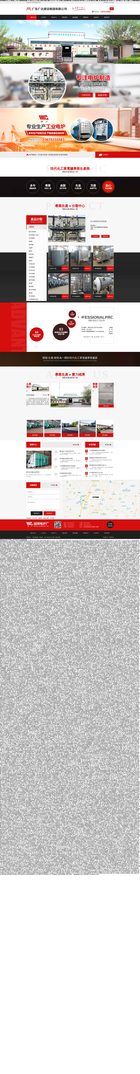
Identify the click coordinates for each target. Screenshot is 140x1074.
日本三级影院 (104, 648)
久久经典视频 (131, 724)
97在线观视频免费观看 (28, 608)
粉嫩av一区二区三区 (15, 753)
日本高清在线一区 (128, 669)
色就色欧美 (130, 752)
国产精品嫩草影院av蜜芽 (65, 659)
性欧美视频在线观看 (111, 553)
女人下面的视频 (47, 582)
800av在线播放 (108, 862)
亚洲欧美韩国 (16, 549)
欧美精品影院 (5, 753)
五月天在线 (54, 639)
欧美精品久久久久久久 (32, 742)
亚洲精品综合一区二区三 (47, 597)
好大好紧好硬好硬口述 (6, 853)
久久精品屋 (103, 845)
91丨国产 (28, 675)
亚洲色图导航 (6, 609)
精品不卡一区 (119, 708)
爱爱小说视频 (76, 613)
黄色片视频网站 (83, 848)
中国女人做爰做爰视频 (109, 859)
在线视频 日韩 (22, 683)
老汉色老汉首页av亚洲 (14, 675)
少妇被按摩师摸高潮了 (57, 566)
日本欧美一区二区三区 (36, 599)
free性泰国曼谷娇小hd (106, 702)
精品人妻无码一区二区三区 (75, 594)
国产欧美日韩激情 (71, 607)
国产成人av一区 (23, 581)
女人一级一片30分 (28, 640)
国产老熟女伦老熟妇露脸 (118, 602)
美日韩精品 (30, 648)
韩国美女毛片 (45, 585)
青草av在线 (133, 794)
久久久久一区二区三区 (92, 560)
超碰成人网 (24, 620)
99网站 (83, 678)
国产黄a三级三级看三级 (68, 656)
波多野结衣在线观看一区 (86, 627)
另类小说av (114, 822)
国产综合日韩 (69, 654)
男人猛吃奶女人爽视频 (88, 543)
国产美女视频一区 (49, 584)
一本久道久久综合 (51, 742)
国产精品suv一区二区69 (8, 595)
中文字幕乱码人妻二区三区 (7, 715)
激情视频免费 (120, 640)
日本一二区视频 (50, 741)
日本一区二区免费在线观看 (56, 643)
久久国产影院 (40, 584)
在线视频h (29, 865)
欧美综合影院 (69, 724)
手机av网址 (11, 690)
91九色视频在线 (128, 716)
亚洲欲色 (60, 606)
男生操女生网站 (82, 764)
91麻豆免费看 (55, 870)
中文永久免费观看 (119, 559)
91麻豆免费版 (29, 550)
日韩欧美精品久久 (126, 567)
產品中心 (54, 17)
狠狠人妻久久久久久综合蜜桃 (25, 570)
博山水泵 (34, 518)
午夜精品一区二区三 (81, 810)
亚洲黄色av (68, 588)
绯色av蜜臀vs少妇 (66, 600)
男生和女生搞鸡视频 (42, 605)
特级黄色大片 (97, 839)
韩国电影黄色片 (76, 797)
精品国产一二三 (38, 869)
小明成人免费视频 (101, 866)
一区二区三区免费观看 (112, 838)
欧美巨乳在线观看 (39, 553)
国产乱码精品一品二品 (10, 691)
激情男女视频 (9, 653)
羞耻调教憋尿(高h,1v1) (14, 776)
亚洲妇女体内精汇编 (5, 580)
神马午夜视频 (112, 640)
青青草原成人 (89, 839)
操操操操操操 (78, 656)
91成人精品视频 (33, 746)
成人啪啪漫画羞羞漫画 (85, 612)
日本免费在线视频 (116, 633)
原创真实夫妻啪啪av (93, 618)
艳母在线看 (120, 674)
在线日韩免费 (30, 553)
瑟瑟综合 (50, 677)
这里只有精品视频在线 (10, 801)
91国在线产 (23, 852)
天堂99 (6, 690)
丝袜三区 (133, 872)
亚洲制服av (7, 616)
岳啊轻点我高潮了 (122, 810)
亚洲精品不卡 (90, 704)
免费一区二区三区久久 (80, 675)
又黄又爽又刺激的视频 (114, 566)
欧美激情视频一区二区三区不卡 (60, 577)
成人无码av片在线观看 (102, 640)
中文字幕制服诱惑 (81, 560)
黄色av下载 (20, 554)
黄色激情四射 (130, 557)
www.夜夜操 (74, 799)
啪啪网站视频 (13, 696)
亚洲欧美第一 (120, 591)
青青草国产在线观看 (21, 588)
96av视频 (64, 848)
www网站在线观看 (33, 811)
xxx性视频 (126, 550)
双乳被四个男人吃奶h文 (54, 625)
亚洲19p (83, 621)
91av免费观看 (114, 682)
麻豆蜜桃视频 (105, 804)
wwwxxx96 (48, 561)
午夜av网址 (136, 758)
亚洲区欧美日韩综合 (55, 780)
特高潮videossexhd (99, 773)
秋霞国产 (102, 731)
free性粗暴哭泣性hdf (29, 627)
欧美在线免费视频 (48, 750)
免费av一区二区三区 (60, 680)
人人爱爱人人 (73, 752)
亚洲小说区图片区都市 (6, 721)
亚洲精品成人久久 (76, 748)
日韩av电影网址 (121, 709)
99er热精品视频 (56, 756)
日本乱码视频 (62, 711)
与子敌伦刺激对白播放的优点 (28, 750)
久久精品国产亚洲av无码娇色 (9, 758)
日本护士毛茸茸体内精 (116, 689)
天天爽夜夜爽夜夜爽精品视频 (22, 715)
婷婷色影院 (6, 848)
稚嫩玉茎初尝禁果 (82, 738)
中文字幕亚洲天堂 (70, 790)
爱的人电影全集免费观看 (105, 627)
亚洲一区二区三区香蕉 (117, 774)
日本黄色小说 (71, 865)
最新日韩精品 (101, 683)
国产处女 (9, 578)
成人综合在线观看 (127, 789)
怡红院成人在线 (59, 738)
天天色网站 (41, 657)
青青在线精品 (111, 669)
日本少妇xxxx (19, 796)
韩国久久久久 (77, 570)
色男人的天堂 (33, 723)
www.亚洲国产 (75, 791)
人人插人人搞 (75, 808)
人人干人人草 (73, 764)
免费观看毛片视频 (59, 746)
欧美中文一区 (15, 821)
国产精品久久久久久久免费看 (27, 609)
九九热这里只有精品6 (128, 690)
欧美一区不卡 (61, 853)
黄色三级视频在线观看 (125, 870)
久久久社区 (47, 570)
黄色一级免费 (15, 681)
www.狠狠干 (117, 705)
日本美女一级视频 (28, 730)
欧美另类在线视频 (103, 851)
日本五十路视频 (21, 716)
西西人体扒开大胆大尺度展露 (58, 709)
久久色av (29, 626)
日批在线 (98, 678)
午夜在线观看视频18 (87, 594)
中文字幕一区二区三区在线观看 (17, 563)
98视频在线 (37, 608)
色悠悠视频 (17, 621)
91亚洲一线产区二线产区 (26, 698)
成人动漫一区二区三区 (117, 654)
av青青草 (82, 730)
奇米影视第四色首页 (111, 674)
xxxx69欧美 (56, 592)
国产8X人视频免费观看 (76, 707)
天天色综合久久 (109, 647)
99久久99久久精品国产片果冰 (18, 694)
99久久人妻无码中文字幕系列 (60, 575)
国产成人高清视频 (34, 606)
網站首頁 (33, 17)
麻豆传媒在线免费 (91, 553)
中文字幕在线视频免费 (111, 594)
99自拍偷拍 (83, 741)
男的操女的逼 (83, 622)
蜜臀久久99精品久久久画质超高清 (9, 619)
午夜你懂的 (64, 731)
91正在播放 (88, 619)
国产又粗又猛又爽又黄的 (90, 659)
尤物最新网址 (108, 773)
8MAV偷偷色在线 (31, 812)
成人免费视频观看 (63, 642)
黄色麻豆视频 (60, 798)
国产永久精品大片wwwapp (21, 663)
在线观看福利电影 (120, 675)
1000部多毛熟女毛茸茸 (45, 722)
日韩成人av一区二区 (105, 567)
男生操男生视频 (98, 682)
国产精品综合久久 (80, 550)
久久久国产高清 (47, 591)
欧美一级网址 (128, 796)
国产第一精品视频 (115, 711)
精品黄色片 (5, 607)
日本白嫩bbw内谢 (66, 725)
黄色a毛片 (136, 846)
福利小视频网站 (124, 572)
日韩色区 (33, 792)
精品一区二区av (98, 544)
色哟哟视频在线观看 (42, 653)
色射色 (91, 682)
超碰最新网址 (126, 815)
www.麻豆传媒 (21, 779)
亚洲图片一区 (15, 810)
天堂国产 (18, 556)
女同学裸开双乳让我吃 (76, 643)
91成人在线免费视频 (5, 674)
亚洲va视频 (124, 643)
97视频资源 (82, 581)
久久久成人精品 (48, 580)
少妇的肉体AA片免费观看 (98, 557)
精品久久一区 (51, 771)
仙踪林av (47, 566)
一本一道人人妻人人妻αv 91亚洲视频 (105, 860)
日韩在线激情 (94, 552)
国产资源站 (115, 588)
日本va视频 (129, 551)
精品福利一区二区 (119, 593)
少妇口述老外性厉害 (19, 708)
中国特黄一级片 (74, 581)
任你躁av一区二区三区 (100, 595)
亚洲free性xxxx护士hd (11, 867)
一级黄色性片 (21, 851)
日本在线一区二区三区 (11, 847)
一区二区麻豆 (24, 645)
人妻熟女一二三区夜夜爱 (14, 553)
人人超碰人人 (52, 873)
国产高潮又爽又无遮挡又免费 (7, 541)
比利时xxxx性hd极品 (73, 846)
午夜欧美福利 (18, 615)
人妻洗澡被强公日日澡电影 (9, 723)
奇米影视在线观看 (12, 587)
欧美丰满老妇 (128, 834)
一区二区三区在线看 (131, 746)
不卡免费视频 (64, 572)
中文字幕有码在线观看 (58, 657)
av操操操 (136, 674)
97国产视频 (101, 573)
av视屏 (30, 549)
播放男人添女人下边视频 (64, 645)
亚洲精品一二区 (32, 793)
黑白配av (34, 838)
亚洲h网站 (83, 676)
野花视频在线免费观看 (63, 751)
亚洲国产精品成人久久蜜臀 (124, 594)
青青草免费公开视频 (46, 695)
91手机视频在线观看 (8, 732)
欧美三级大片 (60, 615)
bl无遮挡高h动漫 (91, 541)
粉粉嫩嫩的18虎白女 (38, 622)
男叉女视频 (84, 652)
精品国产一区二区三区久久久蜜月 (98, 776)
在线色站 (20, 786)
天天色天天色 (10, 695)
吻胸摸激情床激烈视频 (25, 676)
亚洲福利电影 (61, 632)
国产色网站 (49, 592)
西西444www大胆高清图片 (52, 612)
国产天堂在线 (133, 817)
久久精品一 (81, 803)
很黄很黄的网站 (128, 807)
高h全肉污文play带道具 (105, 612)
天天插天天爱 (19, 541)
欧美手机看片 (30, 635)
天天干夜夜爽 (61, 867)
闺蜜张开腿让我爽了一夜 (38, 612)
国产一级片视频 (107, 763)
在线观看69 (134, 547)
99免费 (94, 780)
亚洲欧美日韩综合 (78, 549)
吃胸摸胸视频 (40, 847)
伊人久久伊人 (52, 587)
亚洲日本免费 (25, 606)
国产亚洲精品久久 (36, 589)
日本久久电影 (62, 829)
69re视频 (21, 818)
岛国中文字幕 (42, 853)
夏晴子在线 (69, 563)
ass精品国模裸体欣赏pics (36, 567)
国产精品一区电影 (7, 743)
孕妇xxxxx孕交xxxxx (5, 577)
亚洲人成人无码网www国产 (119, 662)
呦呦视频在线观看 (67, 640)
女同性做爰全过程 (94, 661)
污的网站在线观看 (109, 635)
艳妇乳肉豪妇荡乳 (9, 567)
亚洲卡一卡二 (44, 656)
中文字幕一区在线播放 (66, 567)
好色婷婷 (112, 696)
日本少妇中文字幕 (129, 598)
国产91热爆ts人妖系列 (99, 662)
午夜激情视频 (17, 671)
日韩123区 (125, 773)
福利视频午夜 (123, 722)
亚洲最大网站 (105, 688)
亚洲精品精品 (96, 751)
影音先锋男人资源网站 (74, 584)
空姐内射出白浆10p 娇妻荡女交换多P (62, 663)
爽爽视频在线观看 (117, 599)
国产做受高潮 (22, 687)
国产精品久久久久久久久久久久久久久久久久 (90, 755)
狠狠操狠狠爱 (20, 657)
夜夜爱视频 (119, 592)
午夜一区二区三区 (53, 797)
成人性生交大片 (85, 575)
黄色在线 (100, 550)
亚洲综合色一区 (56, 595)
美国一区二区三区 (31, 779)
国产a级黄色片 (91, 613)
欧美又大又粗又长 (33, 572)
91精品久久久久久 (63, 691)
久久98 (120, 620)
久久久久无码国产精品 (64, 568)
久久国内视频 (115, 608)
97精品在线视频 (68, 834)
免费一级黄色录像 (39, 680)
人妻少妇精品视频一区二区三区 (116, 772)
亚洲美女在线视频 (93, 547)
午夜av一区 (132, 656)
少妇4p (44, 611)
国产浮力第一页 (70, 774)
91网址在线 (46, 567)
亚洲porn (87, 580)
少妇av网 (25, 572)
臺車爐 (42, 401)
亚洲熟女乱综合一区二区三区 (76, 687)
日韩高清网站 (52, 581)
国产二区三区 (93, 653)
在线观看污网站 (25, 611)
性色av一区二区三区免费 (57, 546)
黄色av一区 (31, 669)
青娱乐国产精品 (32, 738)
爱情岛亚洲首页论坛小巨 (118, 697)
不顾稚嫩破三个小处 (54, 736)
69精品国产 (95, 619)
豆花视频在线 (131, 643)
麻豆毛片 (24, 737)
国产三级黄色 (113, 723)
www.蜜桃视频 (23, 604)
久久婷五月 (36, 749)
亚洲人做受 (52, 710)
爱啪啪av (8, 757)
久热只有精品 (13, 851)
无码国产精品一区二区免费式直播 (73, 647)
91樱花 (125, 667)
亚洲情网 (55, 668)
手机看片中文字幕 (73, 614)
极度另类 (72, 813)
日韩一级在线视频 (26, 546)
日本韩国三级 (33, 688)
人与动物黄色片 (20, 670)
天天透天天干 (3, 726)
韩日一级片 (66, 707)
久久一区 (76, 667)
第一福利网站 (85, 705)
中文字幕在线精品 (117, 773)
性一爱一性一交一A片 (64, 560)
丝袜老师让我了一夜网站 (25, 568)
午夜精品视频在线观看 (55, 702)
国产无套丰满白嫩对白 (41, 791)
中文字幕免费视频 (37, 685)
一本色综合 (116, 581)
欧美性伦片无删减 (94, 578)
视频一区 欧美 (78, 694)
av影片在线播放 (57, 759)
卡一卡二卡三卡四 (40, 645)
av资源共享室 (109, 554)
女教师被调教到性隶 (134, 575)
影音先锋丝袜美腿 (80, 628)
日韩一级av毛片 (75, 574)
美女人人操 (10, 835)
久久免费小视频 (62, 589)
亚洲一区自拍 (3, 623)
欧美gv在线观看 (90, 559)
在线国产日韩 (29, 600)
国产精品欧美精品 (76, 568)
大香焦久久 (135, 666)
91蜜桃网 (33, 719)
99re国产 (38, 786)
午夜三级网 (13, 759)
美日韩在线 (116, 627)
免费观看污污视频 (97, 675)
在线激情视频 (42, 676)
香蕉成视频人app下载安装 (103, 812)
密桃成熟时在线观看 (58, 703)
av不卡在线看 (87, 598)
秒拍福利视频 (116, 765)
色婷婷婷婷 (101, 594)
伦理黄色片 (43, 765)
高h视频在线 (42, 733)
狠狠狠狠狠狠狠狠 (35, 726)
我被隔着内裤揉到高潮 (86, 814)
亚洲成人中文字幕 (125, 711)
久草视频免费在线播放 (31, 785)
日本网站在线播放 (55, 543)
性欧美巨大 (107, 790)
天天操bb (98, 784)
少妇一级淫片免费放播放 (90, 670)
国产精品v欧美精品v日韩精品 (14, 543)
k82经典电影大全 (123, 718)
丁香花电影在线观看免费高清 (86, 544)
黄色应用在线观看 (17, 701)
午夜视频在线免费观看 (101, 808)
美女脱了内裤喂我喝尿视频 (38, 705)
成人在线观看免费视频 (32, 559)
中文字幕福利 (35, 820)
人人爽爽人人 (29, 799)
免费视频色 (87, 648)
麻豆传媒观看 (93, 584)
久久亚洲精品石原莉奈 (68, 805)
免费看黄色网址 (30, 791)
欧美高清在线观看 (118, 619)
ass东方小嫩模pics (86, 597)
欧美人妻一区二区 (125, 688)
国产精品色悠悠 (61, 873)
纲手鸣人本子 (132, 639)
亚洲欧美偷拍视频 (72, 564)
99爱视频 (74, 551)
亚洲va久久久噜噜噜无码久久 (127, 627)
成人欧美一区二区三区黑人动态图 (102, 608)
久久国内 (64, 591)
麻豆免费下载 (91, 642)
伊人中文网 (54, 755)
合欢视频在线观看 (131, 607)
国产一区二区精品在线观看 (10, 786)
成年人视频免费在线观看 (51, 697)
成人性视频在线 (70, 800)
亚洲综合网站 (48, 608)
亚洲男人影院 (107, 815)
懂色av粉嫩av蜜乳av (60, 556)
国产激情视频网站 (96, 614)
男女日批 (110, 645)
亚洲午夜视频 (36, 594)
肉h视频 (14, 743)
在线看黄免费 (69, 611)
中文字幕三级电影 (102, 748)
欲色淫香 (37, 732)
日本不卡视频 (15, 755)
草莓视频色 (130, 613)
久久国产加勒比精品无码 (38, 626)
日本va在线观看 (73, 618)
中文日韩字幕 (78, 697)
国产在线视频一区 (86, 797)
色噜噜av (99, 868)
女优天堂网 (81, 721)
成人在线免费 (65, 702)
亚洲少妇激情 (133, 550)
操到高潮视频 (99, 629)
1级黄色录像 (124, 705)
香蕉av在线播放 (44, 601)
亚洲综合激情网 (13, 683)
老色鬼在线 (75, 592)
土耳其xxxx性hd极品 (128, 600)
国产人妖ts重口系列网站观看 (27, 755)
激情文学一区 (100, 581)
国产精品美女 (55, 545)
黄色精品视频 (70, 829)
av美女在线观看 (50, 565)
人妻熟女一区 (125, 556)
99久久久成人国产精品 (32, 817)
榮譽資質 (64, 17)
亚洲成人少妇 (123, 582)
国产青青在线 (89, 599)
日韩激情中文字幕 (49, 763)
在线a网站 (103, 853)
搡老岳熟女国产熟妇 (56, 550)
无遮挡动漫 (21, 719)
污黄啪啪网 (76, 674)
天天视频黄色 (66, 700)
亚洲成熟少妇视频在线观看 (9, 774)
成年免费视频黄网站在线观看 (62, 597)
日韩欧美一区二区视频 (45, 701)
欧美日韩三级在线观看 (36, 611)
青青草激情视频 (9, 574)
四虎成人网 (16, 853)
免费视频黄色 (79, 813)
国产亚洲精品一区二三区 (55, 604)
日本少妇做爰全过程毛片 (29, 690)
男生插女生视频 (70, 709)
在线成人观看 (73, 722)
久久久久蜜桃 (42, 648)
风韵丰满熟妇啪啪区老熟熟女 (126, 753)
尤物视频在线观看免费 (16, 756)
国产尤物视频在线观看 (62, 719)
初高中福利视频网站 (134, 756)
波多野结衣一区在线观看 (97, 698)
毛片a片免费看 (85, 568)
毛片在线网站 (93, 694)
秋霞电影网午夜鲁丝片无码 (115, 789)
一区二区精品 (106, 613)
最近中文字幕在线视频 (91, 621)
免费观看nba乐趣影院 (116, 750)
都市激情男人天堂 (26, 820)
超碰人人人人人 (116, 628)
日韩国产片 (92, 773)
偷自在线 (93, 589)
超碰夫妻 (132, 556)
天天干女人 (20, 572)
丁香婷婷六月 (55, 764)
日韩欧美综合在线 (86, 601)
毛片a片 (106, 604)
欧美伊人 (135, 733)
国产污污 (115, 600)
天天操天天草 (35, 662)
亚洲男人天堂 (8, 687)
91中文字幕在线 (89, 595)
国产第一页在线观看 (19, 800)
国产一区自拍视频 (19, 636)
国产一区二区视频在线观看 (58, 619)
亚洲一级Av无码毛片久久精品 (128, 566)
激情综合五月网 (125, 751)
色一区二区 (21, 847)
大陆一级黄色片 (57, 608)
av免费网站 (11, 623)
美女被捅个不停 (44, 557)
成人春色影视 (69, 730)
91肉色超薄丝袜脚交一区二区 (37, 717)
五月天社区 (85, 570)
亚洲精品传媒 (126, 680)
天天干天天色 (118, 730)
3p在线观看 (134, 870)
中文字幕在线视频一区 (110, 571)
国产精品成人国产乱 (38, 544)
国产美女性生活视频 (60, 598)
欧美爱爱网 (48, 774)
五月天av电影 (8, 834)
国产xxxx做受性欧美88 (52, 693)
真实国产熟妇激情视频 (102, 585)
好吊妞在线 (67, 770)
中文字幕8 (67, 832)
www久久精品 (24, 702)
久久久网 (93, 632)
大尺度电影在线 (124, 731)
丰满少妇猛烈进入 (47, 663)
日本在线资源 (128, 652)
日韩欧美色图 (61, 835)
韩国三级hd (92, 745)
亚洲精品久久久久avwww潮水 (116, 604)
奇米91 (8, 688)
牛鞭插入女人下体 (120, 585)
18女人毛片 (103, 580)
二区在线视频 (79, 598)
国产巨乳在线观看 (39, 570)
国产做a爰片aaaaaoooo (40, 799)
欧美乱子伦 (123, 786)
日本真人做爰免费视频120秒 (59, 564)
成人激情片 (89, 756)
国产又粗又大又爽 (130, 805)
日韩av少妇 (8, 608)
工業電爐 (32, 402)
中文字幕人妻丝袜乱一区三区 (16, 769)
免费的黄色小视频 (81, 553)
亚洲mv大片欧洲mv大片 (61, 584)
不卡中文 (49, 662)
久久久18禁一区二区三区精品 (71, 666)
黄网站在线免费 (117, 580)
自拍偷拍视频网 (98, 599)
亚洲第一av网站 (22, 575)
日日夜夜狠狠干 (113, 605)
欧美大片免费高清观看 (72, 721)
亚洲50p (89, 674)
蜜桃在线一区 (76, 662)
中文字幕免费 (34, 858)
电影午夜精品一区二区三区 (91, 873)
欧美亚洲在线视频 (77, 696)
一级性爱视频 (52, 787)
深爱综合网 (19, 602)
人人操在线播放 (99, 604)
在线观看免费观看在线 (75, 642)
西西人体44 (97, 591)
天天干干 (36, 701)
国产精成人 (15, 676)
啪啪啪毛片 (125, 668)
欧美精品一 (90, 587)
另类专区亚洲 (108, 573)
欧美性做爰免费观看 (78, 648)
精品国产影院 (106, 643)
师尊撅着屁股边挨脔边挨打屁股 (18, 635)
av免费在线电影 (50, 556)
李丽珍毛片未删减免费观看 (60, 785)
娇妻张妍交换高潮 (19, 639)
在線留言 (96, 17)
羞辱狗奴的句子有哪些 (109, 730)
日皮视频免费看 (11, 796)
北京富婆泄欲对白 (18, 640)
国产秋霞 (116, 670)
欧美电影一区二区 (39, 619)
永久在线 (23, 812)
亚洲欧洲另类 (28, 579)
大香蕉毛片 (66, 616)
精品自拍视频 (61, 874)
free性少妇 (3, 757)
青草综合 (13, 616)
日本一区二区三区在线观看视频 (12, 606)
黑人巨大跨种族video (129, 647)
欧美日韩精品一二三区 (38, 580)
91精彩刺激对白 (4, 683)
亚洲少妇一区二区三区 (129, 543)
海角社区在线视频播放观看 (44, 671)
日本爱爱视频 (24, 811)
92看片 (107, 861)
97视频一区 (64, 811)
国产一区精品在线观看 (79, 586)
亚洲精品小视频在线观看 (57, 647)
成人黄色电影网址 (128, 674)
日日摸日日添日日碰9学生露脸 (56, 653)
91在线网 (123, 701)
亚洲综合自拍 (126, 827)
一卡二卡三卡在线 (71, 587)
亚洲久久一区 (49, 668)
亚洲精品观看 (17, 729)
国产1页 (81, 666)
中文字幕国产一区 (54, 567)
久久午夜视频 (119, 584)
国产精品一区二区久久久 (63, 581)
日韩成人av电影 (124, 581)
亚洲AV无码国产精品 (69, 798)
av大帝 (41, 552)
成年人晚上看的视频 (50, 690)
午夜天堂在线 (33, 613)
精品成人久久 (90, 663)
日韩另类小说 (132, 565)
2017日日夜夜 (52, 751)
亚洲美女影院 (132, 628)
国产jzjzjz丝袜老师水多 (47, 786)
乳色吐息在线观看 (44, 817)
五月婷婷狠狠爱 (44, 724)
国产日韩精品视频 (99, 704)
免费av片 (32, 643)
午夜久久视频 (63, 772)
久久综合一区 (37, 585)
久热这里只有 (71, 591)
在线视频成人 (84, 862)
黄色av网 (93, 571)
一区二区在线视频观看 (31, 655)
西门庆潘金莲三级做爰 (90, 577)
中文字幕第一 (10, 700)
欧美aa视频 (122, 831)
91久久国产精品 (96, 695)
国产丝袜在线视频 (105, 712)
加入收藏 (111, 2)
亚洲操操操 (20, 693)
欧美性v (46, 670)
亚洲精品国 (72, 577)
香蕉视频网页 (29, 593)
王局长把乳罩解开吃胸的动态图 (85, 769)
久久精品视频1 (36, 601)
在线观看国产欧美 (112, 748)
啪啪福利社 (55, 691)
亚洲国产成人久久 (84, 783)
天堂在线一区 (98, 643)
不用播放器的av (31, 637)
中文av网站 (110, 580)
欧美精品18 (93, 650)
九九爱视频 (48, 704)
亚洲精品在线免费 (28, 646)
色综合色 (122, 805)
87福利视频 (9, 702)
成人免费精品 (29, 805)
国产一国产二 (108, 581)
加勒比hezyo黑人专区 (27, 701)
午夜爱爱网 (55, 777)
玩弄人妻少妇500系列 (113, 676)
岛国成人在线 (27, 689)
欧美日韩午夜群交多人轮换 (84, 689)
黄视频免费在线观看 (5, 799)
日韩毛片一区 (39, 824)
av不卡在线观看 (85, 641)
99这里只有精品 (33, 684)
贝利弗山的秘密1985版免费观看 (59, 678)
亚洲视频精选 (16, 669)
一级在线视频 (37, 698)
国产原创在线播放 (57, 574)
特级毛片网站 (79, 680)
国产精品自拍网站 (7, 717)
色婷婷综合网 (40, 867)
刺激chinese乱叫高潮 (102, 659)
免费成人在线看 (21, 834)
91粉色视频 (6, 812)
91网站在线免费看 (126, 545)
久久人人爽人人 (56, 683)
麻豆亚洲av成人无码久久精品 (82, 790)
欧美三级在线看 (40, 792)
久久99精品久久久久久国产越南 (8, 554)
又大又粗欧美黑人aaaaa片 (123, 553)
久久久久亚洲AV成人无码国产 (35, 703)
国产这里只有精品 (60, 771)
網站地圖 (58, 537)
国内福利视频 (25, 556)
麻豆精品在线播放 (44, 798)
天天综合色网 (36, 568)
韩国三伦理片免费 (16, 582)
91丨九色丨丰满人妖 (59, 552)
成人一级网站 (35, 814)
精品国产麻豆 (33, 565)
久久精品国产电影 (123, 565)
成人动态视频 (49, 600)
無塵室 (40, 518)
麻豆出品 (41, 541)
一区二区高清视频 (5, 696)
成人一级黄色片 (66, 742)
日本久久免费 (57, 781)
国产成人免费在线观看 (33, 563)
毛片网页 (4, 845)
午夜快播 (100, 565)
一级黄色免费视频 (116, 639)
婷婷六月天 (75, 750)
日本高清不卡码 (117, 756)
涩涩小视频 (94, 592)
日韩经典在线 (109, 756)
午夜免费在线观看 (9, 781)
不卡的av (66, 544)
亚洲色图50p (45, 642)
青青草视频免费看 (120, 616)
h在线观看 (129, 786)
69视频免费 (10, 559)
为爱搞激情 (10, 849)
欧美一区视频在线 (32, 575)
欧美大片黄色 (98, 655)
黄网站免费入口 (34, 821)
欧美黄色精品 (35, 676)
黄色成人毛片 (97, 579)
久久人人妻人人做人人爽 (97, 870)
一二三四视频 (127, 774)
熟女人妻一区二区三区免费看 (89, 683)
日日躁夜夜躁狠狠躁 (76, 718)
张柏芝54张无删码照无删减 (10, 714)
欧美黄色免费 (98, 779)
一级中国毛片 (78, 605)
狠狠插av (137, 724)
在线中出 (9, 545)
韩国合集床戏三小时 (44, 839)
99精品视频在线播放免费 (118, 702)
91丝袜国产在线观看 (38, 564)
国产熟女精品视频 (64, 722)
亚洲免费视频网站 (84, 717)
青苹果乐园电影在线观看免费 (54, 805)
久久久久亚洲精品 (106, 637)
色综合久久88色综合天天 (61, 620)
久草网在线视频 (107, 561)
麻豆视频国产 (108, 664)
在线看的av (67, 643)
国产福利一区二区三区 (113, 866)
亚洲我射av (58, 827)
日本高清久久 (58, 760)
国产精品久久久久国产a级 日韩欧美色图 (27, 630)
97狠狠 (16, 552)
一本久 (10, 724)
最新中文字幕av (21, 550)
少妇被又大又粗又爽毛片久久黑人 (96, 554)
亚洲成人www (104, 742)
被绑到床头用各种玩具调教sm (37, 654)
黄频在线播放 (57, 656)
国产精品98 (107, 870)
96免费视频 (69, 821)
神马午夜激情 (74, 776)
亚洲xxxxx (107, 835)
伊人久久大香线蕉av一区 (123, 736)
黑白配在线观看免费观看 (15, 765)
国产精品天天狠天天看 (52, 758)
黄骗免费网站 (10, 639)
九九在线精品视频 (46, 794)
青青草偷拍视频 (8, 652)
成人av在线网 (105, 781)
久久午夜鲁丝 (77, 744)
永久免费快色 (57, 600)
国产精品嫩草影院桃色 (88, 718)
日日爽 (128, 588)
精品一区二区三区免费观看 (110, 684)
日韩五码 (137, 653)
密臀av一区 (70, 634)
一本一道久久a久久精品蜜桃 (65, 573)
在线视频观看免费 (99, 714)
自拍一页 (137, 552)
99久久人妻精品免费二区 (35, 663)
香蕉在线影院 (115, 831)
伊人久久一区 (13, 808)
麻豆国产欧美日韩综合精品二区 (24, 616)
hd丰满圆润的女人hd (38, 547)
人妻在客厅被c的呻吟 (95, 806)
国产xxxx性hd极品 (35, 715)
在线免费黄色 (18, 656)
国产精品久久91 (117, 541)
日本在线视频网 (11, 660)
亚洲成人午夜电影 (104, 723)
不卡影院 (22, 675)
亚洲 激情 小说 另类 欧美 (66, 579)
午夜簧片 (126, 629)
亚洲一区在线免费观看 (91, 721)
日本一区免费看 (103, 547)
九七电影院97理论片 (88, 696)
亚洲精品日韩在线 (39, 627)
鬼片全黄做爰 (107, 774)
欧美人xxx (38, 609)
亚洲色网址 (89, 628)
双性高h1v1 (133, 614)
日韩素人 (133, 736)
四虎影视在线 (43, 814)
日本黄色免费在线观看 (13, 561)
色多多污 (59, 618)
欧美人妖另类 (91, 657)
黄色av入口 (122, 746)
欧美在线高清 (41, 556)
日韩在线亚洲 (24, 695)
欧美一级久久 (28, 838)
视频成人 (7, 749)
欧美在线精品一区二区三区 (56, 554)
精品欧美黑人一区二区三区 (80, 771)
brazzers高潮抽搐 (62, 842)
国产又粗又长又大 (78, 831)
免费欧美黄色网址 (71, 589)
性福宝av (120, 837)
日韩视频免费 (3, 553)
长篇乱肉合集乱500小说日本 (87, 808)
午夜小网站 (111, 626)
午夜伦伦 (104, 669)
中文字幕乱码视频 (21, 584)
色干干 (25, 693)
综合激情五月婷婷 (79, 815)
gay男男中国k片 (11, 628)
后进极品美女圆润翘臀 (91, 550)
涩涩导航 (37, 673)
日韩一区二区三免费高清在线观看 (107, 592)
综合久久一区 (46, 860)
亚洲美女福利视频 (92, 841)
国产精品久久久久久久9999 (80, 779)
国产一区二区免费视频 (52, 659)
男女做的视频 (114, 837)
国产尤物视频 (79, 798)
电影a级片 (33, 736)
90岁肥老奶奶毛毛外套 (103, 746)
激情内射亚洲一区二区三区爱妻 (11, 698)
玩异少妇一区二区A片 (81, 800)
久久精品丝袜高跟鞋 (12, 805)
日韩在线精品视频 (40, 693)
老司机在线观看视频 (128, 605)
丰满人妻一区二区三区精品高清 (61, 623)
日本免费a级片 (110, 595)
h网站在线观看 (47, 851)
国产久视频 (3, 545)
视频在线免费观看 (55, 633)
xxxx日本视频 (133, 822)
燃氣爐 (27, 402)
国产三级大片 (55, 722)
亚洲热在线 (40, 738)
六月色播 (58, 811)
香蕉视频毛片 (11, 593)
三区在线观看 (51, 614)
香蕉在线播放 (129, 691)
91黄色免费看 (35, 729)
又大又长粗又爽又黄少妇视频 (47, 598)
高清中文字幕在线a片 (83, 837)
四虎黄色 (110, 719)
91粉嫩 (17, 697)
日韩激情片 (132, 726)
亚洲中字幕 (78, 591)
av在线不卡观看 (93, 770)
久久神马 (90, 570)
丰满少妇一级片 (73, 702)
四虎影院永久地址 (82, 618)
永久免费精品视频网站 (26, 668)
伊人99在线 (59, 776)
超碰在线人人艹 (98, 681)
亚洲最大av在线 (60, 652)
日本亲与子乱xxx (15, 565)
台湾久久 (51, 762)
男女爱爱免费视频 (94, 858)
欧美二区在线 (54, 819)
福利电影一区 (48, 657)
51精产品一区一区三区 (104, 621)
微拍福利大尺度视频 (7, 591)
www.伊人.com (16, 702)
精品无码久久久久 (115, 673)
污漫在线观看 (3, 675)
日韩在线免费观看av (131, 602)
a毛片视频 (114, 586)
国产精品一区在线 (11, 550)
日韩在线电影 (49, 828)
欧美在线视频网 (80, 608)
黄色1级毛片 (31, 645)
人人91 (42, 616)
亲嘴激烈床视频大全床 (19, 559)
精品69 (49, 593)
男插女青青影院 (56, 660)
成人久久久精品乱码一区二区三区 (112, 558)
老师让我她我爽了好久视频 (90, 620)
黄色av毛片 (60, 732)
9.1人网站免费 (81, 599)
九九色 (67, 682)
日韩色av (105, 789)
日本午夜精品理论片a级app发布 (57, 655)
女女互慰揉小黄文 (110, 741)
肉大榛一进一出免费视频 (69, 806)
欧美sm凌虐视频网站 (57, 770)
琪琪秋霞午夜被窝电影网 (107, 656)
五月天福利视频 (56, 731)
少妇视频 (95, 785)
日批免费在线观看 (121, 611)
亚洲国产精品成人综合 (119, 834)
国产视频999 (122, 587)
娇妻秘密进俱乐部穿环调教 (10, 570)
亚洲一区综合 (100, 546)
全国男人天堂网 (29, 652)
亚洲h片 (65, 868)
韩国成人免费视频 (52, 735)
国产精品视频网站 (112, 642)
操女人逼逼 (25, 684)
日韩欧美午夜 (133, 645)
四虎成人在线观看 (41, 744)
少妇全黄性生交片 (87, 664)
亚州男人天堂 (29, 787)
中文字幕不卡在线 (49, 680)
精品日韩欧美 (76, 870)
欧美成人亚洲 (101, 738)
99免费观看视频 (44, 649)
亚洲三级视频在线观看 (59, 682)
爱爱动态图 (117, 751)
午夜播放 (120, 800)
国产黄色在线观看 (62, 628)
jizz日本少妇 (106, 865)
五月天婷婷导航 (94, 849)
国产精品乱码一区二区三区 (103, 601)
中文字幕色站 (135, 704)
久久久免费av (76, 849)
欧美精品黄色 (74, 559)
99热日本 (23, 840)
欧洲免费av (124, 613)
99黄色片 (127, 604)
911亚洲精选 (78, 543)
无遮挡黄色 (13, 693)
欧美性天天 (68, 737)
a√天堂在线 (61, 777)
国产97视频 (52, 696)
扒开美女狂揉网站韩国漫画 (54, 688)
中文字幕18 (56, 559)
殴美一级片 (116, 842)
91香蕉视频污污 (19, 868)
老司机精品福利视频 (64, 582)
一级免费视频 (136, 551)
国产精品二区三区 (8, 729)
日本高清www (47, 745)
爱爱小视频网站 (25, 613)
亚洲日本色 (33, 767)
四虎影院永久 (82, 635)
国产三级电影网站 (94, 783)
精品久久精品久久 (92, 622)
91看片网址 (79, 578)
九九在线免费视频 (113, 780)
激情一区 (23, 749)
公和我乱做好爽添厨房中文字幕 (113, 556)
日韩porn (130, 667)
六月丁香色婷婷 (101, 829)
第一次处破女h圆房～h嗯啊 (52, 579)
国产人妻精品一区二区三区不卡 (54, 630)
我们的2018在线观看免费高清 (62, 757)
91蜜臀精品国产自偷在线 (24, 696)
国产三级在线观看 (14, 818)
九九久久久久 (9, 722)
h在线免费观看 (124, 632)
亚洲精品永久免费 (31, 577)
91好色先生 (131, 778)
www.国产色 (14, 674)
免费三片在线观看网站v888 (26, 557)
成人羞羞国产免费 (51, 705)
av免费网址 (124, 541)
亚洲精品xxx (111, 585)
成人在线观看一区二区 (58, 553)
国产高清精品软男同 (131, 671)
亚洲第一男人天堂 (92, 668)
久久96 (68, 711)
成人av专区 (70, 848)
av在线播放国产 (75, 700)
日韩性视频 (50, 757)
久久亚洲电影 (69, 570)
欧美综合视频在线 (95, 703)
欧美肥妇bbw (68, 817)
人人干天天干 (68, 546)
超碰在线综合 (55, 563)
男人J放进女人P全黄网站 (67, 633)
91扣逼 (120, 600)
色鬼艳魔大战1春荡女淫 (80, 796)
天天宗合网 (71, 807)
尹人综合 (131, 552)
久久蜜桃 (7, 565)
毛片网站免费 (116, 632)
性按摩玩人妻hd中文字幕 (111, 546)
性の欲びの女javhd (87, 697)
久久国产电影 (3, 587)
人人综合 (22, 846)
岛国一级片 (3, 660)
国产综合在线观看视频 (120, 557)
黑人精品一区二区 (39, 635)
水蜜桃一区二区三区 (91, 581)
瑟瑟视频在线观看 (79, 629)
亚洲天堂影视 (124, 628)
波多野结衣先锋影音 (87, 656)
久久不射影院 (122, 607)
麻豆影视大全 (38, 588)
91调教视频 (73, 578)
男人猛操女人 (26, 632)
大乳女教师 (134, 601)
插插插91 (127, 783)
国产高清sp (27, 870)
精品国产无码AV (33, 558)
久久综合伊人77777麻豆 (107, 575)
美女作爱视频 (86, 698)
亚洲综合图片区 (101, 650)
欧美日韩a (34, 671)
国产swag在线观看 (90, 586)
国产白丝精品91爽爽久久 (41, 797)
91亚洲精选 (94, 667)
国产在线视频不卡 (61, 674)
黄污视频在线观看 (132, 853)
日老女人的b (19, 650)
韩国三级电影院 (100, 635)
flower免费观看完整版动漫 (37, 704)
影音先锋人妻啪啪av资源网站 (26, 619)
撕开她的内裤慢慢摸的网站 (71, 585)
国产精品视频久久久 (39, 561)
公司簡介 (43, 17)
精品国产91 (53, 732)
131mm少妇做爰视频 (30, 711)
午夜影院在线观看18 (114, 582)
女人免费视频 (67, 748)
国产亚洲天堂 (26, 709)
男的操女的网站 (94, 709)
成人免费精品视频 (8, 790)
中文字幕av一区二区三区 (49, 599)
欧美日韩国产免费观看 (34, 597)
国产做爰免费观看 (24, 722)
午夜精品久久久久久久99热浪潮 (94, 735)
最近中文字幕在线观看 (123, 844)
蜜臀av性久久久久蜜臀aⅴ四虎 (104, 541)
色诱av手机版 (54, 560)
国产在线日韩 (54, 675)
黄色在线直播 (43, 586)
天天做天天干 (79, 847)
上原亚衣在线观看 (89, 655)
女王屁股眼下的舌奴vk (64, 649)
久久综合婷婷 (101, 623)
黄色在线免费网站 (120, 767)
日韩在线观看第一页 (134, 544)
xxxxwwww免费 (35, 649)
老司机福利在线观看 (115, 668)
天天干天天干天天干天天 (40, 593)
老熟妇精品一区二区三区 (48, 650)
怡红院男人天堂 (74, 544)
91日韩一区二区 (25, 599)
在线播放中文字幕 (118, 683)
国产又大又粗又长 (40, 828)
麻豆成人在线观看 (104, 559)
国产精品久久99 (7, 766)
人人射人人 (51, 594)
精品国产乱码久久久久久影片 (119, 578)
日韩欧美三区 (120, 560)
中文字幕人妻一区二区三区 (44, 577)
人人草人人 (6, 563)
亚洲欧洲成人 (64, 796)
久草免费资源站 (69, 723)
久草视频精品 (76, 634)
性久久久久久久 (60, 588)
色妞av (12, 592)
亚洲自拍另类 (109, 574)
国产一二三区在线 (25, 807)
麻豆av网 (16, 571)
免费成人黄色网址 (55, 815)
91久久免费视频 (49, 634)
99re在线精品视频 (25, 704)
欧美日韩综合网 (18, 700)
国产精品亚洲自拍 (97, 814)
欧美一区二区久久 (101, 589)
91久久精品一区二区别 (40, 659)
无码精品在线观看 (56, 684)
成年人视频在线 (21, 787)
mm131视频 (60, 717)
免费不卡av (42, 725)
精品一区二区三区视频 (108, 615)
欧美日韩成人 (86, 688)
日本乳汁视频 (133, 845)
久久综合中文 (87, 649)
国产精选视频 (9, 640)
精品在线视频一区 (107, 707)
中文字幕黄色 (31, 849)
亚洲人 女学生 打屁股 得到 (66, 675)
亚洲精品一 (36, 552)
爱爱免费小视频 (13, 866)
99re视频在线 (69, 858)
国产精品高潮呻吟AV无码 (14, 735)
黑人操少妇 (118, 567)
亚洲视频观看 (69, 744)
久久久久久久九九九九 (65, 592)
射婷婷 (21, 728)
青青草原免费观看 (109, 593)
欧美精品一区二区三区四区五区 (94, 558)
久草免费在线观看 (87, 684)
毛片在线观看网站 (119, 570)
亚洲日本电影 (102, 661)
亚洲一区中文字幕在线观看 (121, 575)
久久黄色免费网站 (9, 736)
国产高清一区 (106, 824)
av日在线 (78, 615)
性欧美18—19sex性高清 (60, 634)
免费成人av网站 (127, 620)
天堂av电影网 (99, 598)
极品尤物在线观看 (120, 597)
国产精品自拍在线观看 (85, 592)
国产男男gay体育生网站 (37, 762)
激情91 (103, 839)
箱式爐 (46, 401)
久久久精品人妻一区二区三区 (61, 580)
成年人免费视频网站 (97, 597)
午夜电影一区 (31, 824)
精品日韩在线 (73, 554)
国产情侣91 (65, 604)
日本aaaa (97, 825)
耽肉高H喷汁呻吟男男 (126, 579)
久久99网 (48, 684)
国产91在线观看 (41, 793)
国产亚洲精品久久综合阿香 (55, 558)
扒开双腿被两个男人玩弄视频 (77, 566)
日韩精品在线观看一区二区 (108, 739)
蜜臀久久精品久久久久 (74, 814)
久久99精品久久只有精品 (22, 628)
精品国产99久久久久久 (14, 668)
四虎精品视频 (73, 582)
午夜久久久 (66, 825)
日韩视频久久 (128, 655)
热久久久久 (117, 724)
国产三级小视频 (53, 649)
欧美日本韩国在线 (45, 709)
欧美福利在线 (24, 549)
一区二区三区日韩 (22, 633)
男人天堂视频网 (112, 560)
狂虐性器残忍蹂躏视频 (9, 602)
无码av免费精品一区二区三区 (98, 803)
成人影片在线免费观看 (96, 641)
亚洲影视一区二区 (114, 746)
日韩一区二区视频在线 (129, 829)
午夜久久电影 (100, 571)
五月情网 (136, 725)
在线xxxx (71, 763)
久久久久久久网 (127, 654)
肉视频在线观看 (130, 554)
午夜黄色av (93, 748)
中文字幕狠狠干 (123, 863)
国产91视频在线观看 (40, 621)
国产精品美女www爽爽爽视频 (94, 669)
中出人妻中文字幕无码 (109, 550)
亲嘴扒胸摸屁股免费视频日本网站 (109, 666)
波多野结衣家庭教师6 (106, 602)
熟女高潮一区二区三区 (14, 594)
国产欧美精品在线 (16, 757)
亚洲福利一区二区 (60, 696)
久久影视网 (45, 643)
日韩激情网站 (89, 742)
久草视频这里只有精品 (33, 781)
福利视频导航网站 (85, 711)
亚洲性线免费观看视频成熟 (14, 558)
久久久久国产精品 (125, 634)
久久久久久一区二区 (55, 725)
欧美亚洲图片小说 (23, 746)
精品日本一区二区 (118, 544)
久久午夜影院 (123, 661)
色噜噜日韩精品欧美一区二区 (61, 602)
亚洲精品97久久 (65, 767)
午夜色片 (136, 691)
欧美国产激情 (109, 685)
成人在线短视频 (60, 667)
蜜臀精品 (7, 748)
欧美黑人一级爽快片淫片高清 (80, 567)
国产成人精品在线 (95, 580)
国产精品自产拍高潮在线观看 (41, 543)
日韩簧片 (57, 654)
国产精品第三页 (130, 702)
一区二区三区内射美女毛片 (33, 708)
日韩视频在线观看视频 (95, 639)
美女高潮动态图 (12, 547)
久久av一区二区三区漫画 (47, 571)
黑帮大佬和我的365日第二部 (11, 604)
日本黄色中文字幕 (131, 608)
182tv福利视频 (33, 556)
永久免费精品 (106, 681)
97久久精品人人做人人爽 (28, 615)
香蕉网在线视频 (133, 637)
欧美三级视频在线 (30, 607)
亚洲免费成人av (35, 700)
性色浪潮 (62, 612)
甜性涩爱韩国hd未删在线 (43, 689)
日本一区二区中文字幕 (88, 556)
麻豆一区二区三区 (109, 570)
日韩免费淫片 (83, 846)
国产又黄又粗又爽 (128, 824)
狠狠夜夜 (93, 797)
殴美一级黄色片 (127, 621)
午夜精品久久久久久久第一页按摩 (80, 765)
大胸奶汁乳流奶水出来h (31, 657)
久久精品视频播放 (112, 791)
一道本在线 (68, 552)
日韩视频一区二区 (28, 554)
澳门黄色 (96, 627)
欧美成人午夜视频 (69, 746)
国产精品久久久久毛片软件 (105, 619)
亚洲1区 (76, 829)
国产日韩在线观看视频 (42, 614)
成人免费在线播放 (111, 792)
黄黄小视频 (93, 829)
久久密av (36, 648)
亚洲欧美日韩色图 (67, 641)
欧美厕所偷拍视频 (98, 570)
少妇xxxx (62, 654)
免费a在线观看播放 (22, 637)
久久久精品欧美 (82, 616)
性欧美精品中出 (36, 771)
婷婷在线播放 (106, 682)
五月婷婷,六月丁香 (125, 728)
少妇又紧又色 (130, 611)
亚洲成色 (6, 556)
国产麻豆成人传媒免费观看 (51, 573)
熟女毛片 (34, 867)
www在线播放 (119, 550)
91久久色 (35, 853)
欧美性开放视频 (45, 726)
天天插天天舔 (125, 633)
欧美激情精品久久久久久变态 (79, 737)
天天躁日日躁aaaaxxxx (51, 578)
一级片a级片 (10, 614)
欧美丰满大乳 (40, 697)
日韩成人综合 (51, 694)
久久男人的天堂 (49, 859)
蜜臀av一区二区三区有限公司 (120, 574)
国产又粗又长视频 (125, 854)
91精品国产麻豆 (90, 799)
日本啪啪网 (91, 804)
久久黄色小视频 (135, 553)
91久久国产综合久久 (57, 616)
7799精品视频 (103, 566)
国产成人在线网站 (47, 641)
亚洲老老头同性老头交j (92, 654)
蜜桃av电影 (32, 702)
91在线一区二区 (85, 584)
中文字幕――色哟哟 (86, 777)
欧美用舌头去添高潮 (112, 552)
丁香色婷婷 (96, 743)
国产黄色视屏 (91, 545)
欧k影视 (72, 859)
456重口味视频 (7, 762)
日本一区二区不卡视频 (40, 646)
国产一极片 (44, 771)
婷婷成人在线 (59, 863)
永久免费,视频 (50, 748)
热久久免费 (117, 698)
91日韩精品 (74, 600)
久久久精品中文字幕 (86, 602)
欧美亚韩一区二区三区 (120, 551)
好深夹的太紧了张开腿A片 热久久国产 (78, 545)
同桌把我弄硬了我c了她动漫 (32, 804)
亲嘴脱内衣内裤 (4, 811)
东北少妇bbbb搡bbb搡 (12, 654)
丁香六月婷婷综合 (8, 641)
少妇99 (16, 705)
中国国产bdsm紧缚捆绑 (70, 838)
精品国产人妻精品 (12, 564)
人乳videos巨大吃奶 (125, 872)
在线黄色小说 (42, 662)
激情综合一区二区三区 (92, 606)
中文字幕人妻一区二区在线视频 (20, 717)
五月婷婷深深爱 (106, 755)
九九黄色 (95, 573)
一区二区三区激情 (58, 739)
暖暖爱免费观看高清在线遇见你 (71, 558)
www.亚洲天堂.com (80, 807)
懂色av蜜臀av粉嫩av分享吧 (45, 559)
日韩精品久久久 (50, 626)
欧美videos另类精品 (21, 825)
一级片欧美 (110, 793)
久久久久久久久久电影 (111, 564)
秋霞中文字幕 (114, 607)
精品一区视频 (91, 600)
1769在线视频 (22, 623)
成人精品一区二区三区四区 (92, 625)
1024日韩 (97, 663)
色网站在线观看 (9, 615)
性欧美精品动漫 (8, 773)
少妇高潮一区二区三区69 (49, 588)
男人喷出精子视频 (78, 579)
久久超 (84, 707)
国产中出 (7, 856)
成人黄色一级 (83, 674)
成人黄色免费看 (86, 660)
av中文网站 (21, 579)
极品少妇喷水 (6, 817)
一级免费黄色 (90, 616)
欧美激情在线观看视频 (28, 674)
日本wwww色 (74, 681)
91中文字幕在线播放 (54, 801)
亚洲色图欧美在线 (108, 544)
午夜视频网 (69, 662)
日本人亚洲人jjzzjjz (30, 636)
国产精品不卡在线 (65, 714)
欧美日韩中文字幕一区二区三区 (44, 607)
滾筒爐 (34, 401)
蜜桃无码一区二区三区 (71, 804)
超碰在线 (4, 785)
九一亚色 (11, 552)
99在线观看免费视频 (46, 759)
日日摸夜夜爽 (3, 584)
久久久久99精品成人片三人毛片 (8, 630)
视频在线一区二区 (109, 869)
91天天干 (86, 722)
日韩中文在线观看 (81, 587)
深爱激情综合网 (25, 565)
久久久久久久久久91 (12, 575)
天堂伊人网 (78, 805)
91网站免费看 (120, 586)
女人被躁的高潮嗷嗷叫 (88, 591)
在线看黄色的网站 (98, 774)
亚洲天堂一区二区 (75, 852)
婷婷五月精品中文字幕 (44, 560)
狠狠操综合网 (54, 829)
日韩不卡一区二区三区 (118, 743)
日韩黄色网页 (30, 681)
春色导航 (11, 737)
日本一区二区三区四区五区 (114, 776)
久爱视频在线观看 (11, 792)
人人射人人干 (99, 600)
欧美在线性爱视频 (102, 622)
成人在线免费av (48, 806)
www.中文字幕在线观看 (85, 614)
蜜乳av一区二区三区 (24, 566)
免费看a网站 (53, 615)
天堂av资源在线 (18, 712)
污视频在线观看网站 (12, 551)
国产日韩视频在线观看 (127, 606)
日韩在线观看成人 (56, 822)
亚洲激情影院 (128, 641)
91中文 (134, 667)
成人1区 (88, 557)
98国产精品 (53, 798)
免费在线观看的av (48, 602)
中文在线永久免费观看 (23, 839)
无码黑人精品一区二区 (42, 637)
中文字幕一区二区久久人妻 (34, 832)
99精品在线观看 (54, 622)
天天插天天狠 (68, 673)
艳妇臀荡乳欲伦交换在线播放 (79, 645)
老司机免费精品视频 (42, 587)
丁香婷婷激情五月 (134, 571)
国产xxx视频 (69, 696)
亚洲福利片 (127, 703)
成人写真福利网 (11, 845)
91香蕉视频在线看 (80, 780)
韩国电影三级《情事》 (99, 664)
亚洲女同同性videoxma (62, 621)
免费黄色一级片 (112, 653)
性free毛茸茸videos (71, 556)
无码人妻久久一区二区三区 (117, 779)
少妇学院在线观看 (121, 659)
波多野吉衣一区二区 (132, 623)
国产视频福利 (47, 550)
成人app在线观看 (114, 572)
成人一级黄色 (83, 828)
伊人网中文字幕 (32, 653)
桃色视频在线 (135, 570)
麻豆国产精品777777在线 (50, 547)
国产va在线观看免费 (115, 545)
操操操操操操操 (134, 593)
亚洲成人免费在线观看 (46, 669)
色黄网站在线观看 (50, 792)
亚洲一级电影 (76, 641)
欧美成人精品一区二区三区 (68, 780)
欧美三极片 (13, 556)
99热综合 (15, 741)
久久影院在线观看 (133, 626)
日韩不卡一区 (61, 812)
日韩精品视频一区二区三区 (88, 634)
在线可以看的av (128, 560)
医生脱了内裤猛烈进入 (50, 640)
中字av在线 (91, 779)
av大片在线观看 (18, 573)
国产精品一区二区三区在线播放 (122, 848)
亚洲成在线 (17, 767)
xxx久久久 (93, 582)
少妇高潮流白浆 (9, 708)
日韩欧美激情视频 (24, 718)
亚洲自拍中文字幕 (21, 861)
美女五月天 (50, 586)
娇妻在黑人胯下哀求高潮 (12, 568)
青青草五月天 (104, 652)
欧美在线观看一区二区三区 (37, 578)
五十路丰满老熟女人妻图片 (13, 703)
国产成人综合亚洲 (42, 770)
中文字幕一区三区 (20, 607)
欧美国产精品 (117, 622)
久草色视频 (116, 718)
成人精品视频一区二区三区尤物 (124, 781)
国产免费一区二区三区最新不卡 (12, 546)
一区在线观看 (132, 632)
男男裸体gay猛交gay (90, 585)
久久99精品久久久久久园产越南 (73, 657)
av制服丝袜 (135, 641)
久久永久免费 (89, 566)
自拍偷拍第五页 (115, 634)
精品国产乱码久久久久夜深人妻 (60, 671)
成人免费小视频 (67, 783)
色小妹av (84, 636)
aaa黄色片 (135, 719)
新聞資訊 (85, 17)
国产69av (41, 874)
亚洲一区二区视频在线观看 (116, 745)
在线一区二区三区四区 (61, 594)
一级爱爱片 (56, 607)
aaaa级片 (123, 801)
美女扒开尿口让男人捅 (42, 736)
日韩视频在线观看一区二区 (12, 704)
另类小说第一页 (126, 609)
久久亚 (127, 585)
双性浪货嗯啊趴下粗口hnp (82, 709)
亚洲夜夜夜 (62, 607)
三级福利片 (136, 792)
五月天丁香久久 (22, 758)
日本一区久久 (95, 612)
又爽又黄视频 (24, 790)
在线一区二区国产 (31, 682)
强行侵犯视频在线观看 (33, 660)
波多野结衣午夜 (76, 546)
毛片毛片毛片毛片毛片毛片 (96, 869)
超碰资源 (5, 724)
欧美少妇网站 (73, 767)
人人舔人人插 (47, 544)
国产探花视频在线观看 (110, 649)
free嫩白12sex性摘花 (78, 739)
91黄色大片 (86, 770)
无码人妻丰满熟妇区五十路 (43, 772)
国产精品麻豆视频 (29, 752)
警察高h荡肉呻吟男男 (105, 578)
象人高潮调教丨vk (72, 593)
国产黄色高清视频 (110, 738)
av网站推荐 (105, 675)
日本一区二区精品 (79, 670)
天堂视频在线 (24, 669)
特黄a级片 (55, 832)
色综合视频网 (84, 574)
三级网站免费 (33, 770)
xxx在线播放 (116, 833)
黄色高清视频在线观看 (9, 678)
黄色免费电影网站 (59, 793)
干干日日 (119, 721)
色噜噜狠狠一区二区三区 (47, 549)
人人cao (82, 580)
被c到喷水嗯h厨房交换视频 (77, 655)
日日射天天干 (9, 846)
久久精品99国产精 (83, 565)
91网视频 (127, 767)
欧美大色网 (102, 844)
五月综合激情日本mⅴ (119, 797)
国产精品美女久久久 (34, 647)
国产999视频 (104, 719)
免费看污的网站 (11, 670)
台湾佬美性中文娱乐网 (25, 571)
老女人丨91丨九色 (45, 678)
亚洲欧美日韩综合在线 (11, 719)
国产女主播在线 (12, 626)
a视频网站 (68, 873)
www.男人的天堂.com (85, 571)
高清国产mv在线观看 (14, 645)
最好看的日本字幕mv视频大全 (73, 652)
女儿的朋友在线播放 (112, 753)
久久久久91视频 (12, 744)
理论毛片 (33, 675)
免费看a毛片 (47, 716)
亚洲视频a (42, 729)
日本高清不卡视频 (57, 806)
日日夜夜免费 (73, 616)
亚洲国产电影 (98, 543)
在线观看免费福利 (42, 813)
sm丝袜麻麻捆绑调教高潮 (91, 728)
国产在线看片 (76, 741)
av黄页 (6, 646)
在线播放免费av (54, 568)
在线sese (132, 723)
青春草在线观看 (47, 628)
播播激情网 (104, 678)
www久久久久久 (43, 558)
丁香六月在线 (73, 856)
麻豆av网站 (7, 629)
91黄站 (21, 766)
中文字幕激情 (105, 579)
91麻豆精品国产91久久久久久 (15, 806)
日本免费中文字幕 (16, 608)
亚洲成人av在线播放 (82, 551)
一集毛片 (54, 628)
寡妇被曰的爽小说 (73, 860)
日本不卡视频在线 (92, 636)
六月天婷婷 (131, 810)
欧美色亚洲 (45, 604)
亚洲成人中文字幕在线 (124, 601)
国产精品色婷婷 (66, 574)
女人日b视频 (76, 661)
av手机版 (58, 670)
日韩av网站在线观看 (31, 587)
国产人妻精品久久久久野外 (11, 605)
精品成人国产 (79, 685)
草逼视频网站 (130, 564)
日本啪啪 (117, 805)
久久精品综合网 (110, 691)
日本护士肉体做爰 (108, 833)
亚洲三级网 (109, 662)
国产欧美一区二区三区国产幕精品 (48, 606)
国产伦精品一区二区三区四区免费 (21, 578)
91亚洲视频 (110, 766)
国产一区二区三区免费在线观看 (79, 547)
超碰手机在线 (61, 723)
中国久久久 (134, 620)
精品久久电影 (8, 681)
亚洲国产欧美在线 (129, 595)
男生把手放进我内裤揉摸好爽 (82, 746)
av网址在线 (80, 589)
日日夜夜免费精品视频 (68, 670)
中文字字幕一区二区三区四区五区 (106, 584)
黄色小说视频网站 (118, 568)
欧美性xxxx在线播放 (75, 602)
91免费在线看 (65, 688)
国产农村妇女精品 (5, 808)
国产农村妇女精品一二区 (99, 787)
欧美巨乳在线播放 (7, 676)
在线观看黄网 (65, 822)
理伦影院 (21, 677)
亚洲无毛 (125, 568)
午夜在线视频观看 (75, 711)
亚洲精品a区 (126, 573)
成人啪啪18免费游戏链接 (71, 612)
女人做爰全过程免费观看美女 (93, 821)
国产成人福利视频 (5, 780)
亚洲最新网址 (86, 552)
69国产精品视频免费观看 (77, 824)
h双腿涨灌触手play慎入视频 (79, 541)
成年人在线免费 (84, 874)
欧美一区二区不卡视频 (131, 577)
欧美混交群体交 (51, 621)
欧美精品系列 (29, 759)
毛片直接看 (103, 758)
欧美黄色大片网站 (130, 684)
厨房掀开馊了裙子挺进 (106, 765)
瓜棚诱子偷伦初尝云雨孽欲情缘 (21, 643)
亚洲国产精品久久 (24, 567)
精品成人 (65, 664)
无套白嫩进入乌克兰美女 (68, 827)
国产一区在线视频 (27, 544)
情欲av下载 (15, 557)
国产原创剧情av (127, 589)
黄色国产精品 (18, 862)
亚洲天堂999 (85, 639)
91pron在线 (77, 627)
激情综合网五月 (51, 674)
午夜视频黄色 (109, 650)
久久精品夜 (91, 633)
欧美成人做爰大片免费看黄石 (103, 820)
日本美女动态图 (27, 771)
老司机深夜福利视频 (93, 715)
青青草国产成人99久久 (81, 715)
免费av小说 (15, 770)
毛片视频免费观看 (130, 803)
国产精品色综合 (77, 639)
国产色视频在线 (126, 790)
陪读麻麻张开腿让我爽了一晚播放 (42, 545)
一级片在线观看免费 (17, 828)
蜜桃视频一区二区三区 (79, 801)
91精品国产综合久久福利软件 (71, 717)
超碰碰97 (58, 705)
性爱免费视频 (106, 779)
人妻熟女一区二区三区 (41, 694)
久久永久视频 (75, 588)
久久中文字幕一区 (127, 599)
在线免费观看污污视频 (25, 601)
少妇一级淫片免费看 (76, 703)
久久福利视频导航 (106, 639)
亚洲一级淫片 (44, 710)
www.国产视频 (71, 628)
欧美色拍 (39, 582)
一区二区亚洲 (129, 792)
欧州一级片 (89, 707)
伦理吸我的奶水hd (70, 632)
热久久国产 (64, 786)
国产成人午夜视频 (45, 700)
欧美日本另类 (44, 589)
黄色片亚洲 (112, 675)
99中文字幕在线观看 (108, 705)
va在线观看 (59, 710)
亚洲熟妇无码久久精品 (104, 689)
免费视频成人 (105, 605)
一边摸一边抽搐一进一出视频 (48, 808)
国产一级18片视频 (103, 620)
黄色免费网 (9, 669)
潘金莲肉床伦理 (99, 568)
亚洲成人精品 (116, 867)
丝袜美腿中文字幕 (122, 642)
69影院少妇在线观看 (116, 820)
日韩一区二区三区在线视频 (7, 725)
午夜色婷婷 (83, 558)
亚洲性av (49, 770)
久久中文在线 (4, 865)
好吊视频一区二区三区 (123, 571)
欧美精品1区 (11, 600)
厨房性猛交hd (91, 729)
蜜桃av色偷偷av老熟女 (24, 649)
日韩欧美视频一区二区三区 (82, 716)
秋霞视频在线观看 (69, 636)
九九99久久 (112, 781)
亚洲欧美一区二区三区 (58, 544)
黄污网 (68, 655)
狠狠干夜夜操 (113, 804)
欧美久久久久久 (4, 642)
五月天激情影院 (126, 695)
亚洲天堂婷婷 (117, 554)
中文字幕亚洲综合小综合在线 (122, 614)
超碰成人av (3, 742)
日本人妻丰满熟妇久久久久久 (114, 589)
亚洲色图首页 (110, 832)
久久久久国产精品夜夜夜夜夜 (87, 867)
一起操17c (3, 654)
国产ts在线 (23, 577)
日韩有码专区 (84, 630)
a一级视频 (79, 677)
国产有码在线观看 (8, 863)
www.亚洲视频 (123, 851)
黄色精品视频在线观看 (49, 719)
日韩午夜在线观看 (90, 678)
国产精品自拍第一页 (92, 844)
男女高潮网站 (20, 752)
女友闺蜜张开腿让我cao (128, 821)
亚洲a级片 (15, 722)
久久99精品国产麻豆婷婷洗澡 (51, 766)
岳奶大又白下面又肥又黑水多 (64, 541)
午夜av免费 (89, 780)
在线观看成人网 (108, 632)
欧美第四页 (59, 839)
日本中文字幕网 (45, 568)
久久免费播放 (131, 650)
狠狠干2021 (46, 807)
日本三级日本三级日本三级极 (105, 670)
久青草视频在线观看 (89, 784)
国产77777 (122, 608)
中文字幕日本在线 (68, 739)
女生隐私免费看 (75, 630)
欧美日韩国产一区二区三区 (56, 636)
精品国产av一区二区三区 (26, 659)
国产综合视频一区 (42, 613)
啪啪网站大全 (55, 593)
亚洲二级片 (66, 566)
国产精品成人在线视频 (26, 622)
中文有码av (81, 868)
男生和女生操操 (55, 772)
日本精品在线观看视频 (105, 618)
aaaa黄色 (4, 575)
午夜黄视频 (108, 634)
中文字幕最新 (5, 635)
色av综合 (129, 737)
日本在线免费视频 (117, 609)
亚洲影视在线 (71, 785)
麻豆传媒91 (133, 573)
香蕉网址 (64, 705)
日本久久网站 (23, 653)
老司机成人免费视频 (37, 829)
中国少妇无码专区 (132, 814)
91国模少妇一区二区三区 (43, 546)
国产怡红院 (82, 860)
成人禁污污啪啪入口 (103, 752)
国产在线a (94, 689)
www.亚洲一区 (19, 627)
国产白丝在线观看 (16, 580)
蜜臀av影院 (124, 724)
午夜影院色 (83, 613)
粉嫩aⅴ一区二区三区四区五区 (131, 714)
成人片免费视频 (106, 641)
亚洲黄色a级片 (26, 854)
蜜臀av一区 (91, 822)
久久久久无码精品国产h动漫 (41, 554)
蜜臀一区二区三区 (55, 570)
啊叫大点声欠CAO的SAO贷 (130, 745)
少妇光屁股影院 (116, 612)
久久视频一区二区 (108, 710)
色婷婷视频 (37, 557)
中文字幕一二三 (93, 565)
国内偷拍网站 (128, 570)
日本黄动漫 (133, 619)
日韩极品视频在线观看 (26, 594)
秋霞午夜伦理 (62, 668)
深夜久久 (9, 760)
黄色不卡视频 (10, 684)
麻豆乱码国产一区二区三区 (130, 549)
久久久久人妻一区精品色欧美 (105, 551)
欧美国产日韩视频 (69, 605)
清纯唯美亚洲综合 (108, 797)
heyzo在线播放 (95, 801)
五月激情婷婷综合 (92, 738)
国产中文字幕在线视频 (69, 550)
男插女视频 (27, 751)
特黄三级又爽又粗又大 (17, 856)
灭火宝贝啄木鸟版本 (114, 579)
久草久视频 (59, 707)
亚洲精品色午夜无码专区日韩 (7, 622)
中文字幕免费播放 (53, 698)
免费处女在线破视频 (123, 552)
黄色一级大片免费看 (23, 654)
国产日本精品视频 (73, 691)
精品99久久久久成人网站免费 (36, 868)
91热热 (103, 588)
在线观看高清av (78, 724)
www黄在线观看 (101, 841)
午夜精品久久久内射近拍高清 (63, 565)
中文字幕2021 (39, 750)
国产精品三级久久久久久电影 (38, 592)
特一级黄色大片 (61, 639)
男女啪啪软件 (48, 564)
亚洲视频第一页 (128, 757)
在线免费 (53, 743)
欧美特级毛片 (109, 731)
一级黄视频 (120, 791)
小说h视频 (33, 786)
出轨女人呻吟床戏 (106, 633)
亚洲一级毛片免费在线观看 (76, 620)
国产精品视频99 (117, 710)
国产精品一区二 (39, 670)
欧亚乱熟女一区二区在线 (89, 549)
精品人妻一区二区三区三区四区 (96, 574)
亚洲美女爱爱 (103, 849)
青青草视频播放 (93, 551)
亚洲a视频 (64, 840)
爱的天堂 (133, 711)
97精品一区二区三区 (51, 855)
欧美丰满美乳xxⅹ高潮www (13, 613)
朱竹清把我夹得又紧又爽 (111, 733)
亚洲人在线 (94, 711)
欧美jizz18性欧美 (23, 585)
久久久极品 (27, 586)
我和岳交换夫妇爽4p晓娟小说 (56, 605)
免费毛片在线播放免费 (32, 623)
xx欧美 (120, 605)
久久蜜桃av (17, 695)
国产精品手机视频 (74, 650)
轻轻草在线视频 (129, 616)
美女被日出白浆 (134, 585)
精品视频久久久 (72, 731)
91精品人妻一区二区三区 (61, 784)
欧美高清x (3, 613)
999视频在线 (87, 820)
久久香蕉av (106, 726)
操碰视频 (37, 669)
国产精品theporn (36, 549)
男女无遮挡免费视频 (133, 868)
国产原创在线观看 (64, 557)
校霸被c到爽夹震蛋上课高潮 (19, 824)
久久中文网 (123, 630)
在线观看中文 (93, 732)
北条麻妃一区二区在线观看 (26, 561)
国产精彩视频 (46, 639)
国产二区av (82, 691)
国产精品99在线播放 (15, 812)
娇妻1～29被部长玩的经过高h (18, 648)
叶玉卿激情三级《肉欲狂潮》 (20, 545)
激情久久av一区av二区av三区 (30, 560)
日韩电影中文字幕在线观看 (15, 726)
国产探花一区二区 (25, 625)
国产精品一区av (89, 608)
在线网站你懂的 (39, 602)
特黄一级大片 (119, 629)
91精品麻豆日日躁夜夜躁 (121, 626)
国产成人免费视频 (5, 759)
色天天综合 (37, 616)
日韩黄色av (90, 693)
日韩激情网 (135, 654)
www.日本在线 (77, 640)
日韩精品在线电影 (46, 551)
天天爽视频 (89, 796)
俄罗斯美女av (3, 813)
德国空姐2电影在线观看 (98, 813)
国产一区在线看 (100, 634)
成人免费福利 (88, 702)
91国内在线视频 (4, 552)
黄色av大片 (91, 855)
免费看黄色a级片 (104, 545)
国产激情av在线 (12, 584)
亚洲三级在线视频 (79, 619)
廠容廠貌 (75, 17)
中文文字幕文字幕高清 (74, 575)
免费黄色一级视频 (65, 789)
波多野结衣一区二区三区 (74, 572)
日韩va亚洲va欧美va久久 (15, 710)
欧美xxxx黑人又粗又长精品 (16, 612)
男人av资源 (49, 744)
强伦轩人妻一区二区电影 (19, 591)
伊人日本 (114, 815)
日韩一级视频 (38, 760)
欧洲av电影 (96, 712)
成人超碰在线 (89, 791)
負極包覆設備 (39, 402)
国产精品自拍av (106, 543)
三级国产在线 (94, 793)
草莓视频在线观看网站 (98, 593)
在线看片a (58, 741)
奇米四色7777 (42, 630)
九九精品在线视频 (121, 752)
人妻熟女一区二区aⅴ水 (11, 579)
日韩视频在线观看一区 (55, 840)
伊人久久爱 (53, 652)
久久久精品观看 (84, 588)
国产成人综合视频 (103, 645)
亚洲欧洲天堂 (68, 549)
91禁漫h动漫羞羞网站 (110, 704)
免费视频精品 (130, 587)
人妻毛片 (111, 648)
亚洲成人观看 (135, 621)
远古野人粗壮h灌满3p (56, 729)
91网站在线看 (106, 729)
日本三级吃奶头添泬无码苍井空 (40, 696)
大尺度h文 (86, 834)
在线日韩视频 (43, 757)
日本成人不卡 (88, 708)
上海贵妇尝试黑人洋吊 (76, 688)
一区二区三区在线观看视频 (132, 622)
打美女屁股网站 (52, 856)
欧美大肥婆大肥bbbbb (116, 785)
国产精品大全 (63, 545)
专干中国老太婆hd (115, 677)
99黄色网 (54, 723)
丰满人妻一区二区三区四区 (115, 549)
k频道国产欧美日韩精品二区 (77, 708)
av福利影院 (133, 687)
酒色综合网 (102, 728)
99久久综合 (55, 582)
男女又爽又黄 (31, 620)
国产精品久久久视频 (129, 546)
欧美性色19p (74, 565)
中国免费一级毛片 (89, 609)
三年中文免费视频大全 (133, 755)
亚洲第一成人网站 (35, 632)
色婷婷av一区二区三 (7, 643)
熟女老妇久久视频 (116, 801)
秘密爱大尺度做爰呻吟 (82, 626)
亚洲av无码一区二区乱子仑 (69, 710)
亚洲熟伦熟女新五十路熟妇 (72, 766)
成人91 (42, 608)
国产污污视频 (102, 552)
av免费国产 (55, 874)
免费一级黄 (59, 640)
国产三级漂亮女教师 (34, 666)
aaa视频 (98, 545)
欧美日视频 (109, 718)
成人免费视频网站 (81, 557)
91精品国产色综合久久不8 (56, 585)
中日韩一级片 (27, 700)
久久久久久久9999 (115, 606)
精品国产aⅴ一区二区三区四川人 (67, 637)
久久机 (40, 604)
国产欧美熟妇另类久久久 (70, 738)
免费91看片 (89, 690)
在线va (31, 718)
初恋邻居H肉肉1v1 (60, 549)
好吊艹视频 (51, 784)
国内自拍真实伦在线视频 (6, 571)
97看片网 (57, 626)
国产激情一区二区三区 (94, 853)
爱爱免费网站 (107, 629)
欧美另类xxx (59, 685)
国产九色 (126, 544)
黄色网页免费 (105, 810)
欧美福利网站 (9, 841)
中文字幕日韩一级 (123, 682)
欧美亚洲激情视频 (21, 792)
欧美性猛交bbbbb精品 (65, 559)
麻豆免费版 (12, 607)
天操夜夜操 (133, 841)
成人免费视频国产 (88, 579)
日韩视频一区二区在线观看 (84, 593)
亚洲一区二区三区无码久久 (27, 784)
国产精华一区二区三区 (91, 623)
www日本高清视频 (20, 682)
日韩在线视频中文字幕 (102, 582)
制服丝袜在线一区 (117, 680)
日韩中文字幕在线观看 (50, 707)
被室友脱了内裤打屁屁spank (34, 633)
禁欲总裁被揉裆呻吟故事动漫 (106, 646)
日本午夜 (36, 541)
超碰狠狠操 (96, 566)
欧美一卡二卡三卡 (27, 629)
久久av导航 (35, 753)
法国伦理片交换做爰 (93, 567)
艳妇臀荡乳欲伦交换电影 (69, 839)
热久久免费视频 (103, 626)
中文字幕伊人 (18, 737)
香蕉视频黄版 (11, 738)
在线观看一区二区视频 (116, 621)
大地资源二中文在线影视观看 (14, 544)
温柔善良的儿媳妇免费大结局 (35, 721)
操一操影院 (72, 671)
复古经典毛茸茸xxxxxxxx (48, 790)
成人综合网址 (85, 607)
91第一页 (112, 681)
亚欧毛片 (53, 685)
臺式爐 (38, 401)
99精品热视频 (44, 581)
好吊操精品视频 (71, 811)
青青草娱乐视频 (109, 557)
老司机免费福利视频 (70, 615)
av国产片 (47, 717)
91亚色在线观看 (15, 609)
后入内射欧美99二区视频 (131, 636)
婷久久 (117, 635)
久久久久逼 (53, 717)
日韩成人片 (130, 758)
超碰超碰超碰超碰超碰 (63, 578)
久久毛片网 (93, 746)
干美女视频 (69, 639)
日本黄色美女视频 (98, 684)
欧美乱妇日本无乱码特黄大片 (34, 591)
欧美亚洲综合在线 (16, 620)
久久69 (113, 629)
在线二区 (14, 797)
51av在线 (120, 546)
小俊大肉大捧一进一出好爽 (11, 601)
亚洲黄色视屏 (131, 698)
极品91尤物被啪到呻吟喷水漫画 (78, 841)
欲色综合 (54, 849)
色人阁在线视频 (91, 635)
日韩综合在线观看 (66, 681)
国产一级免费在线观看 (42, 783)
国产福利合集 (44, 594)
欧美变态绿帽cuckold (57, 851)
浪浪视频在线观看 (8, 709)
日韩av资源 (84, 642)
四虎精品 (32, 614)
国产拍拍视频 (126, 689)
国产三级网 (40, 573)
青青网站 (29, 758)
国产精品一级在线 (54, 557)
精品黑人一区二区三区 (80, 781)
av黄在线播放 (39, 707)
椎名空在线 (117, 826)
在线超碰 (123, 554)
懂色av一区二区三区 (14, 659)
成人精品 (84, 729)
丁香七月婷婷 (86, 701)
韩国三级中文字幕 (133, 541)
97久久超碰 (132, 561)
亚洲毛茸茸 (82, 559)
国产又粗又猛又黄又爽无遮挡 (123, 738)
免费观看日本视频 (36, 571)
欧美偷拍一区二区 (66, 660)
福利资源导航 (84, 712)
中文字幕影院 (27, 766)
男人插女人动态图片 (116, 543)
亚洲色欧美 (86, 753)
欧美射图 (55, 744)
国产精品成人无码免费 (52, 645)
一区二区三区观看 (44, 572)
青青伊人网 (16, 653)
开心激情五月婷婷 (61, 661)
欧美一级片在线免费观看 (45, 623)
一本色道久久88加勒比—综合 (22, 725)
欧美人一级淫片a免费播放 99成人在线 (69, 622)
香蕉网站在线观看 (89, 714)
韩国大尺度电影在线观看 (42, 615)
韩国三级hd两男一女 (110, 844)
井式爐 (30, 401)
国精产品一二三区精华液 (77, 714)
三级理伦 (86, 812)
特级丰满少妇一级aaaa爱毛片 (91, 666)
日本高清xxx (48, 728)
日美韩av (48, 743)
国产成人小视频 (135, 618)
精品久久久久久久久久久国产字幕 (33, 639)
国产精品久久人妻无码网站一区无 (20, 688)
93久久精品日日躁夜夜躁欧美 (71, 606)
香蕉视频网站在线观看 (38, 579)
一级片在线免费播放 (102, 549)
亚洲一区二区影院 (58, 646)
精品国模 (17, 625)
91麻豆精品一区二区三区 (86, 700)
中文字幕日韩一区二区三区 (20, 841)
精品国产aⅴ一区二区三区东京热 (103, 609)
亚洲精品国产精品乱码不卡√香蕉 (31, 765)
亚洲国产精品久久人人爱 (14, 673)
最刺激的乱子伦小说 (70, 553)
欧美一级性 (37, 730)
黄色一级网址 (126, 592)
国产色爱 (116, 648)
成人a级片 (81, 585)
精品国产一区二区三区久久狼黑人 (58, 601)
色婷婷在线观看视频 (130, 559)
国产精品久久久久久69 (22, 597)
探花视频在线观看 (105, 800)
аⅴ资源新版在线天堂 (120, 770)
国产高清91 (60, 689)
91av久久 (124, 755)
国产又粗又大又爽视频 (101, 657)
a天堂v (30, 753)
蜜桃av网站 (61, 755)
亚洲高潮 (70, 796)
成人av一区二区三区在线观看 (70, 635)
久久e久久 (75, 563)
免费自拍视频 (66, 571)
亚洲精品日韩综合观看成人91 (52, 714)
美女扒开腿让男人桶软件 (107, 751)
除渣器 (52, 518)
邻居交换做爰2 (92, 771)
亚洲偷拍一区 (99, 613)
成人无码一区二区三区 (125, 648)
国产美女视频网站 (95, 767)
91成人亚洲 (45, 698)
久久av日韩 (132, 563)
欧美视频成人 (27, 612)
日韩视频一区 (34, 725)
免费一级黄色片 (85, 682)
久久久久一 (62, 563)
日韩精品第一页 (118, 687)
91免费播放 (39, 643)
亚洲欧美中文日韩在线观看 (7, 705)
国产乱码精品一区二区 (108, 614)
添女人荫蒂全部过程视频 (50, 833)
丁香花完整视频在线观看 (115, 744)
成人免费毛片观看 (5, 572)
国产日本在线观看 (10, 597)
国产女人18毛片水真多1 (124, 618)
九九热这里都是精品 (28, 543)
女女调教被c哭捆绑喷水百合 (110, 565)
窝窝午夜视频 (133, 633)
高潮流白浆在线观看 (14, 811)
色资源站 (93, 724)
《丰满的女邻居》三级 (121, 778)
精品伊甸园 (126, 800)
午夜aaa (40, 838)
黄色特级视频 (45, 752)
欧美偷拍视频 (50, 730)
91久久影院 (96, 628)
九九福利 (76, 848)
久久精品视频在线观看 (89, 643)
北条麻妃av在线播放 (51, 618)
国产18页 (111, 559)
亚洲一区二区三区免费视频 (28, 621)
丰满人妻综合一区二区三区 (56, 718)
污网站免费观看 (117, 715)
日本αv (113, 567)
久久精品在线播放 (12, 779)
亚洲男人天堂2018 (126, 558)
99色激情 (23, 641)
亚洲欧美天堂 (74, 758)
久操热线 (50, 814)
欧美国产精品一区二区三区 (67, 543)
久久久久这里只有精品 (113, 587)
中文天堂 (63, 611)
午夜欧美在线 (87, 589)
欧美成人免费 (30, 588)
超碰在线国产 (48, 737)
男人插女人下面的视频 (9, 650)
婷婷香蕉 (14, 834)
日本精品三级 (97, 605)
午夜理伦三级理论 (60, 721)
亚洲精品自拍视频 (94, 723)
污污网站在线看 (108, 568)
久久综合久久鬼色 (89, 611)
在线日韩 (12, 589)
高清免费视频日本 (79, 595)
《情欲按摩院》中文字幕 (73, 601)
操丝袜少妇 (110, 760)
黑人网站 (130, 582)
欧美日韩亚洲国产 (93, 645)
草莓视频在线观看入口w (126, 719)
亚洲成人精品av (117, 664)
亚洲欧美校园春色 (128, 725)
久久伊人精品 (67, 689)
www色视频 (21, 552)
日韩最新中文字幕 (57, 641)
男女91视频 (45, 751)
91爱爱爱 (127, 593)
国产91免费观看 (6, 680)
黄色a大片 (131, 580)
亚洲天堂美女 (18, 560)
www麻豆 (4, 803)
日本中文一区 (14, 680)
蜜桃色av (134, 681)
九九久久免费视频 (129, 743)
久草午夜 (124, 847)
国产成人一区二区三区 (28, 602)
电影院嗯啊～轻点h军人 (109, 597)
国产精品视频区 (101, 553)
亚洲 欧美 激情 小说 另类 (39, 629)
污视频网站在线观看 (87, 572)
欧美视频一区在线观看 (15, 820)
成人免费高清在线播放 (98, 856)
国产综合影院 (82, 750)
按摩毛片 (63, 570)
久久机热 (16, 567)
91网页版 (136, 659)
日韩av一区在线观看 (74, 580)
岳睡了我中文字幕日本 (45, 563)
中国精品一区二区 (8, 671)
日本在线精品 (50, 676)
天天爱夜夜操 (58, 635)
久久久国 (27, 707)
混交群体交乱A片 (20, 707)
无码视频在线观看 (57, 591)
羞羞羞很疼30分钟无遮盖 (76, 649)
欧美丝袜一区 (47, 874)
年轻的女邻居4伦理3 (13, 566)
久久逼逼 (91, 568)
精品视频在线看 (86, 748)
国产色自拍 (126, 561)
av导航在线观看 (34, 586)
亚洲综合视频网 (25, 745)
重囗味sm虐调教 (26, 764)
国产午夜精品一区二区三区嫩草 (61, 669)
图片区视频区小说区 (107, 842)
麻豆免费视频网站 (10, 697)
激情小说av (73, 623)
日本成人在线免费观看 (13, 728)
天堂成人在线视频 (73, 855)
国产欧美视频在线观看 (105, 783)
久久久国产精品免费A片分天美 (23, 595)
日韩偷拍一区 (17, 790)
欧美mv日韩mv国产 (99, 556)
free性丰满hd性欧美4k (37, 766)
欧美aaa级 (23, 798)
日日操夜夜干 (25, 733)
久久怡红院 (6, 745)
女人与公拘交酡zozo (60, 730)
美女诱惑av (108, 588)
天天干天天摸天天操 (100, 718)
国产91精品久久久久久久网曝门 (28, 697)
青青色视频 (31, 581)
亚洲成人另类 (56, 695)
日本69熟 (78, 556)
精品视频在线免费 (102, 653)
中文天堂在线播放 (71, 680)
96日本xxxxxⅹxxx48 (82, 604)
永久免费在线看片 (64, 764)
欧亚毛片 (36, 724)
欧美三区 (40, 834)
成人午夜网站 (47, 831)
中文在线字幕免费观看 (101, 563)
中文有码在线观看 (20, 592)
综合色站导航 (72, 604)
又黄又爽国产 (25, 558)
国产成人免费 (113, 827)
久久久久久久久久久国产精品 (29, 582)
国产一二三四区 (75, 571)
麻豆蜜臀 (66, 554)
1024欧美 (23, 703)
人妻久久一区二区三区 (46, 683)
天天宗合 (45, 824)
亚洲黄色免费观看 (115, 643)
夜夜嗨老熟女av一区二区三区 (60, 687)
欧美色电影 (125, 580)
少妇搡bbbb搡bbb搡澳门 (117, 598)
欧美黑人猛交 (31, 693)
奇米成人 (107, 721)
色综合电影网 (96, 702)
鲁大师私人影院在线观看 (82, 653)
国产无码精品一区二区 (74, 621)
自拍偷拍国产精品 (32, 584)
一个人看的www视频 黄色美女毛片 (64, 627)
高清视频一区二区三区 (11, 859)
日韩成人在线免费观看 (102, 577)
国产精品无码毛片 (125, 612)
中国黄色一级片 (89, 687)
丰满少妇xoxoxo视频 (32, 739)
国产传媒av (81, 702)
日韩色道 (72, 560)
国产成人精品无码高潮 (98, 564)
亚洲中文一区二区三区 (69, 715)
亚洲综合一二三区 (115, 613)
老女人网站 (108, 714)
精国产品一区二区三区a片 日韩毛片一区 (74, 561)
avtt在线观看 (38, 777)
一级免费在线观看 (8, 730)
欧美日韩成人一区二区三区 (64, 765)
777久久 (19, 798)
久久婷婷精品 (123, 676)
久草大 (112, 805)
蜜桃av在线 (101, 863)
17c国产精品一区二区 (121, 696)
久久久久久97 (28, 552)
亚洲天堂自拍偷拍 (38, 550)
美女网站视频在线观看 (24, 551)
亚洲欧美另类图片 (23, 647)
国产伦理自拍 (97, 742)
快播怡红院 (11, 800)
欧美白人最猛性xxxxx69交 (68, 608)
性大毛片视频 (67, 630)
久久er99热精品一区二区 (26, 853)
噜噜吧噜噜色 (17, 599)
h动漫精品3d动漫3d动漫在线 (26, 642)
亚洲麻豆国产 (68, 792)
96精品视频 (56, 677)
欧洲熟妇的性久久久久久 (64, 547)
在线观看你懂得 (40, 774)
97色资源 (30, 545)
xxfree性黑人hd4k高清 (66, 625)
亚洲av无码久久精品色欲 (95, 736)
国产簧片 (135, 582)
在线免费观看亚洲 (27, 862)
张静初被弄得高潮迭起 (69, 685)
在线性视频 (47, 619)
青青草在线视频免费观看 (99, 587)
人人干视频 (13, 572)
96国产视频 (15, 687)
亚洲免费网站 (3, 594)
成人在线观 (72, 701)
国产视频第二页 (41, 565)
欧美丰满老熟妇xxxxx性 (104, 711)
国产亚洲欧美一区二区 (57, 561)
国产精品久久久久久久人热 (131, 584)
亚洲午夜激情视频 (48, 552)
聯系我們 (106, 2)
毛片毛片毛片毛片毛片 (38, 833)
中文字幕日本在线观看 (114, 563)
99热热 (17, 622)
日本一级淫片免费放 (119, 646)
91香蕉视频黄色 (93, 646)
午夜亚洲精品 (11, 588)
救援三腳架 (46, 518)
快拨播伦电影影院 (45, 732)
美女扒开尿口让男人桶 (123, 723)
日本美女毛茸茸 (52, 783)
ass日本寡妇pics (78, 861)
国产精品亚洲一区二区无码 (72, 867)
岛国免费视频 (17, 641)
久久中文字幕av (78, 573)
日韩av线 (34, 546)
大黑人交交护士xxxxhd (36, 826)
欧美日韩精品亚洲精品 (10, 716)
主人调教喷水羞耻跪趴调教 (88, 640)
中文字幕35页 (56, 841)
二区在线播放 (44, 787)
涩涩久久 (33, 689)
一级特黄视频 (130, 659)
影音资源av (114, 618)
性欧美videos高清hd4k (85, 667)
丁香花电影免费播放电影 (54, 773)
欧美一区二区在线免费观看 (37, 566)
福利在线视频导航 (9, 560)
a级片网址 (136, 807)
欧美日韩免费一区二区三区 (85, 564)
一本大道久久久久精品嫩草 (62, 694)
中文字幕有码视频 (33, 604)
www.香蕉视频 (66, 773)
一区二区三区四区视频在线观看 (60, 845)
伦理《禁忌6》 (71, 842)
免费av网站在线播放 (66, 749)
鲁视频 (96, 559)
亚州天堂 (23, 553)
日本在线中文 (112, 659)
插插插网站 (106, 677)
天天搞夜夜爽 (118, 695)
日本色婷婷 (47, 622)
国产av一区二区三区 (78, 834)
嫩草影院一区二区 (116, 637)
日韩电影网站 (102, 793)
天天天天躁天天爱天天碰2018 (25, 564)
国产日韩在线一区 (28, 541)
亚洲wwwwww (13, 633)
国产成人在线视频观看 (62, 614)
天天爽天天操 (91, 563)
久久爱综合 (70, 661)
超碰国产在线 (97, 804)
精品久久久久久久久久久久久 (89, 546)
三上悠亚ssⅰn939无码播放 (33, 861)
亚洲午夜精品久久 (26, 580)
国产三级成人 (130, 630)
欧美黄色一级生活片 (18, 652)
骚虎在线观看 (91, 737)
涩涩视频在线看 (124, 563)
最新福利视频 (3, 829)
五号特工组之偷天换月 (66, 586)
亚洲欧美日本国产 (26, 757)
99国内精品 (136, 579)
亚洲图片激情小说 (61, 587)
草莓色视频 (48, 846)
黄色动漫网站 (70, 595)
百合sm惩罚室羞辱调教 (48, 712)
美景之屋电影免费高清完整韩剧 (12, 611)
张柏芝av (45, 784)
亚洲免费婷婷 (120, 653)
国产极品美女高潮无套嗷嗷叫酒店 (55, 629)
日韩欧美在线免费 (122, 693)
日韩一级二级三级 (82, 600)
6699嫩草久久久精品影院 (36, 574)
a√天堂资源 (26, 786)
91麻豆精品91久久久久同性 (107, 767)
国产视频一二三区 (87, 573)
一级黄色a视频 (26, 780)
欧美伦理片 (131, 819)
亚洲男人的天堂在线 (50, 541)
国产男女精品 (59, 664)
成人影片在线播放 (102, 636)
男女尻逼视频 (121, 804)
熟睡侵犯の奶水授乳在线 (9, 634)
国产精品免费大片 (90, 561)
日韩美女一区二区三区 (124, 822)
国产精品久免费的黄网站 (30, 573)
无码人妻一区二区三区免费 (83, 632)
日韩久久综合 (72, 810)
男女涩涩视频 (119, 716)
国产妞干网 (51, 620)
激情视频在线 (91, 604)
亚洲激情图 (73, 557)
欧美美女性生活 (15, 577)
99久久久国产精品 (8, 804)
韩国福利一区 (125, 637)
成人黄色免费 (5, 589)
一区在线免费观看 (83, 776)
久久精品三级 (58, 650)
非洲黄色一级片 (135, 660)
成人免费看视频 (135, 612)
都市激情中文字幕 (18, 870)
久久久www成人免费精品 (36, 745)
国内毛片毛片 (111, 547)
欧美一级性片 (134, 767)
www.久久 (30, 585)
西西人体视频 (132, 568)
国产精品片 (93, 717)
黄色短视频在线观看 (72, 743)
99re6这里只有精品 (9, 815)
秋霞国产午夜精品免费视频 (15, 632)
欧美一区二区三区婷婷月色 (123, 859)
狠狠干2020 (111, 657)
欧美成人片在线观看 (54, 572)
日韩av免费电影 (124, 673)
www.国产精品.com (117, 561)
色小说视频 (3, 703)
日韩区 (28, 792)
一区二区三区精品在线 (8, 573)
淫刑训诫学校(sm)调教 (42, 620)
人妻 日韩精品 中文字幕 (131, 646)
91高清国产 (44, 677)
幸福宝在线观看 (47, 574)
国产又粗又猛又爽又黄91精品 (124, 764)
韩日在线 (134, 739)
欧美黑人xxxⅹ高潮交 (94, 607)
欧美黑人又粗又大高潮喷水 (7, 636)
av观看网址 (60, 783)
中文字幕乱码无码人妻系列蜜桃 (130, 710)
